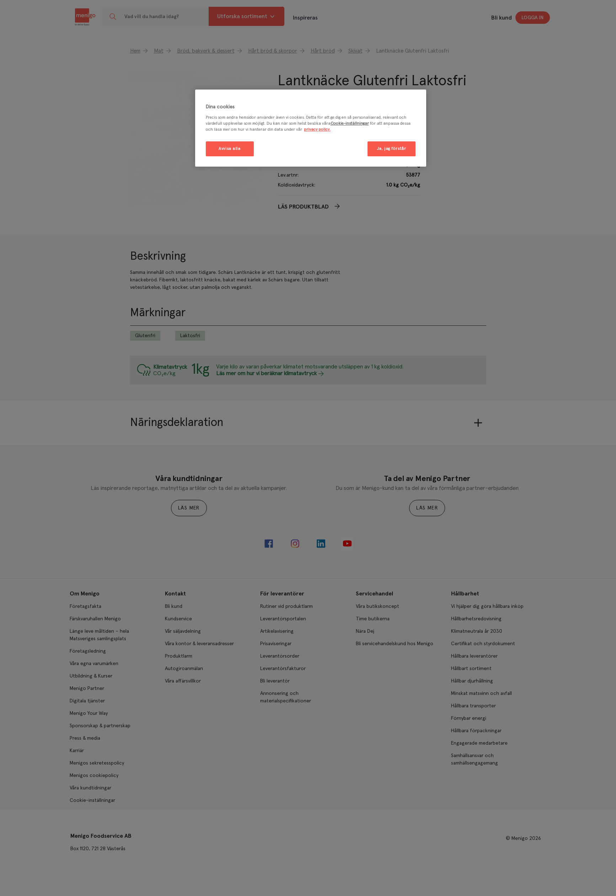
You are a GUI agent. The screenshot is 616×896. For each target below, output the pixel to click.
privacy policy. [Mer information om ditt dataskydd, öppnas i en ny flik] (317, 129)
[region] (310, 128)
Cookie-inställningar (350, 123)
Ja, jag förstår (391, 149)
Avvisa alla (229, 149)
